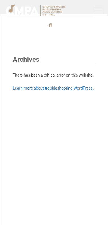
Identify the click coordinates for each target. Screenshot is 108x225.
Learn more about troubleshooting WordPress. (53, 88)
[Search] (75, 25)
